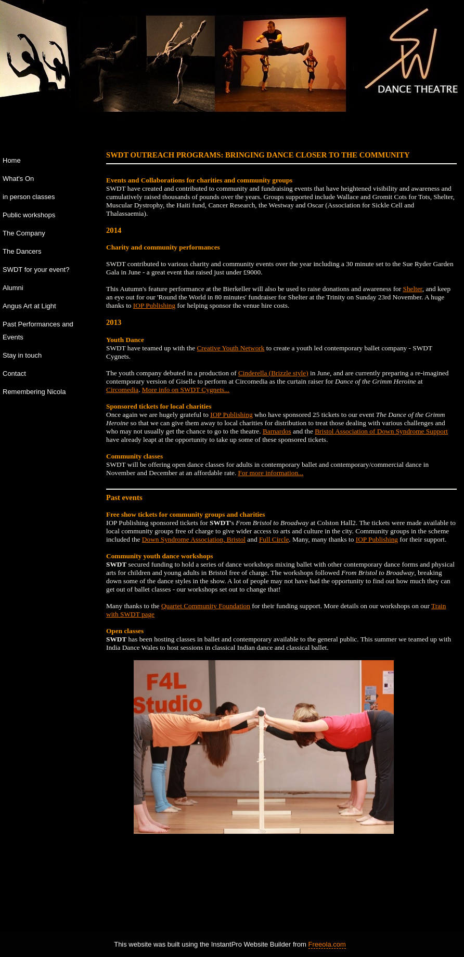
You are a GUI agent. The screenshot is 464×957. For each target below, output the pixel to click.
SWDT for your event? (36, 269)
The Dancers (22, 251)
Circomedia (122, 390)
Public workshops (29, 215)
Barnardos (277, 431)
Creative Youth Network (230, 348)
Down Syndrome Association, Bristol (194, 539)
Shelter (412, 289)
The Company (24, 233)
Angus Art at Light (29, 306)
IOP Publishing (154, 305)
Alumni (13, 288)
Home (12, 160)
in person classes (29, 197)
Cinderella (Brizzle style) (273, 373)
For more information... (271, 473)
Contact (14, 373)
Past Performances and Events (38, 330)
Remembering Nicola (34, 392)
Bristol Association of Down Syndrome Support (381, 431)
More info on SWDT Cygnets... (185, 390)
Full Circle (274, 539)
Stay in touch (22, 355)
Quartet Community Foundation (205, 606)
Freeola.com (327, 944)
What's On (18, 178)
